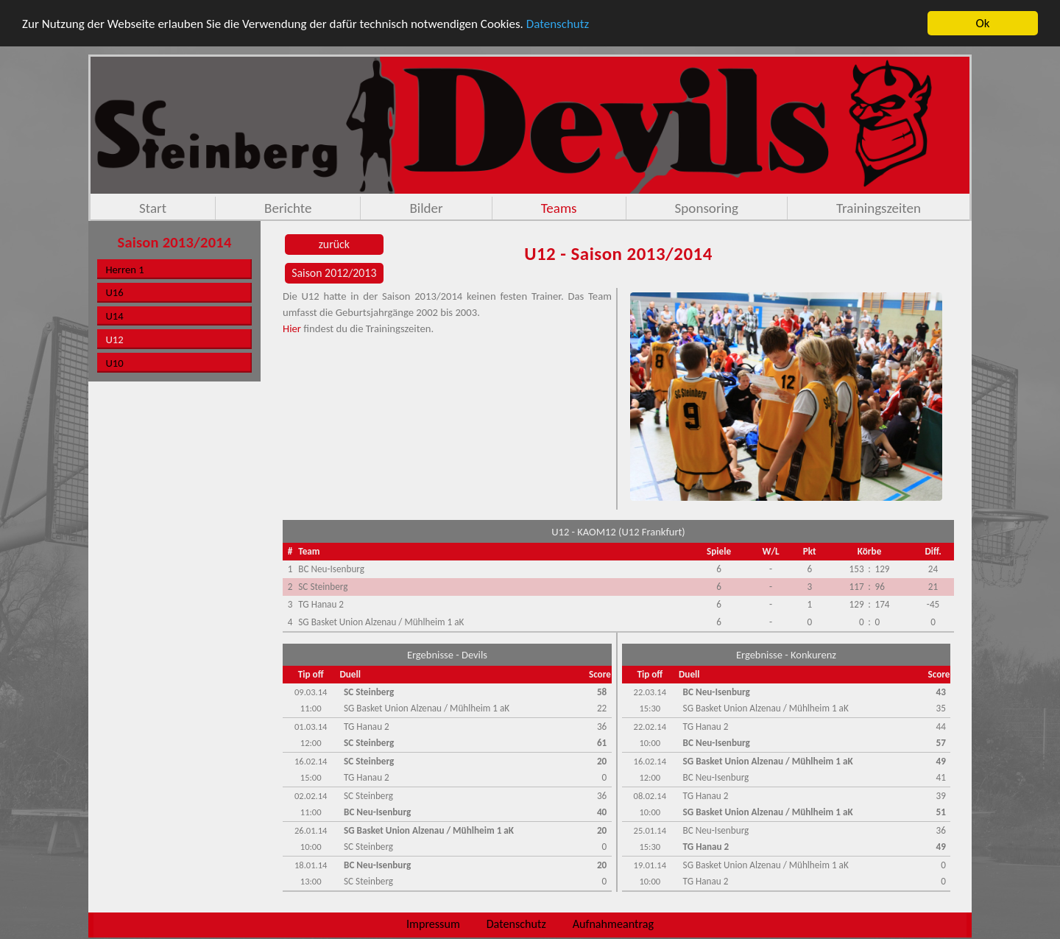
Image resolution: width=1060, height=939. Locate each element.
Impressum (433, 924)
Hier (292, 328)
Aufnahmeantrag (613, 924)
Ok (983, 23)
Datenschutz (557, 23)
